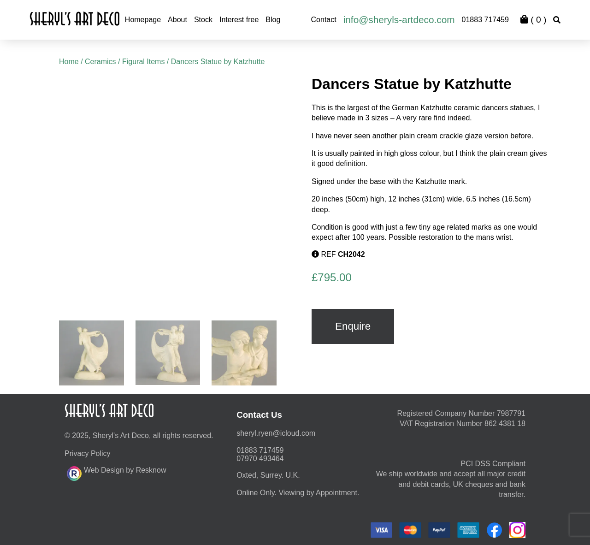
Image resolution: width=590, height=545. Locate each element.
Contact (323, 20)
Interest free (239, 20)
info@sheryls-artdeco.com (399, 19)
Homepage (143, 20)
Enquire (353, 326)
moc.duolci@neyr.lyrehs (275, 433)
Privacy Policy (88, 453)
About (177, 20)
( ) (533, 19)
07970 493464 (259, 458)
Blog (273, 20)
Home (69, 61)
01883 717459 (485, 20)
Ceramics (100, 61)
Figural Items (143, 61)
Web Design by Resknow (116, 472)
